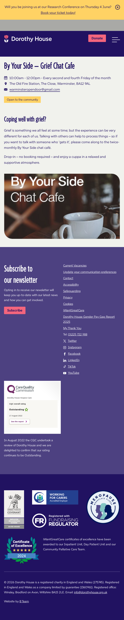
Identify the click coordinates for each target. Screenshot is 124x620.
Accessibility (71, 284)
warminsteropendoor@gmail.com (34, 89)
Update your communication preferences (89, 272)
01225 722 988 (77, 334)
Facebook (74, 353)
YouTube (73, 373)
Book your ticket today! (58, 13)
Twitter (72, 341)
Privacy (67, 297)
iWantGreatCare (73, 310)
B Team (24, 601)
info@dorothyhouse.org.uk (90, 592)
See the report (17, 422)
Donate (97, 38)
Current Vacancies (74, 265)
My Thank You (72, 328)
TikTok (72, 366)
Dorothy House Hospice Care (28, 40)
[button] (116, 40)
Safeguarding (72, 291)
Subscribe (14, 310)
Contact (68, 278)
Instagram (75, 347)
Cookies (68, 304)
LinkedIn (73, 360)
